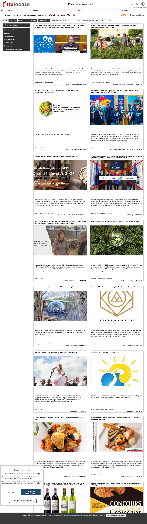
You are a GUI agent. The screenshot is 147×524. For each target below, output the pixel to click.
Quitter (11, 492)
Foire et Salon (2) (9, 39)
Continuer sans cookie (30, 492)
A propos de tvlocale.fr (63, 511)
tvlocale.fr (21, 507)
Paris (67, 306)
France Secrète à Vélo (119, 76)
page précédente (137, 15)
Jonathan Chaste (63, 191)
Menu (10, 10)
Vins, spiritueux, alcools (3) (13, 49)
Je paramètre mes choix (116, 515)
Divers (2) (7, 33)
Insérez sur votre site (135, 485)
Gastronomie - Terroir (61, 15)
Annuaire (125, 10)
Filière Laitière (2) (9, 36)
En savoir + (59, 509)
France (67, 76)
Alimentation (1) (9, 30)
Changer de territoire (139, 7)
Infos (98, 506)
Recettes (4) (8, 46)
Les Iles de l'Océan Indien (118, 134)
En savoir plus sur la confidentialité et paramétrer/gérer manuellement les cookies (22, 501)
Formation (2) (8, 43)
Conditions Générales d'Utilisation (104, 509)
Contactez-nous (61, 506)
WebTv (80, 10)
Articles (35, 10)
